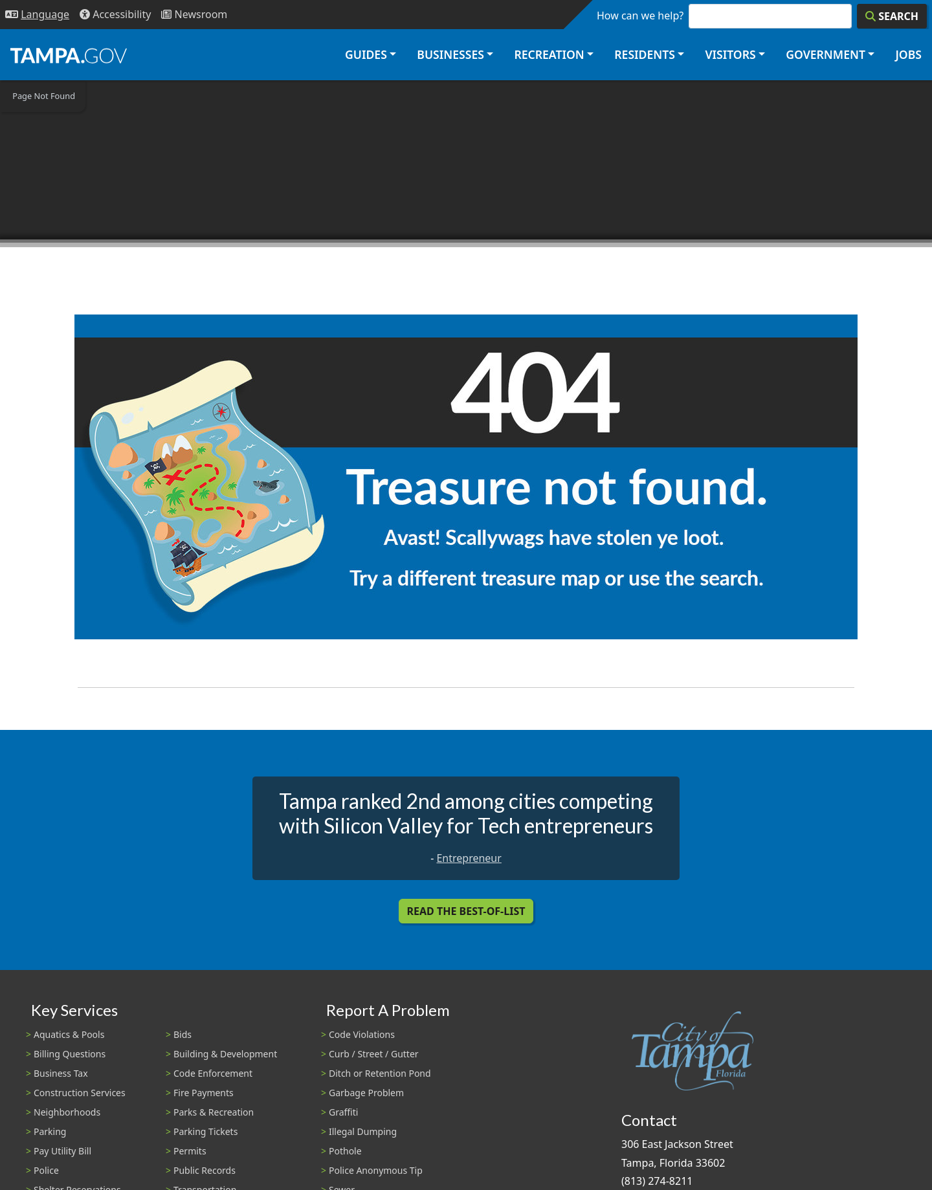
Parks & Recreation (213, 1112)
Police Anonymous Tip (376, 1170)
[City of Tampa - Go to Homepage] (68, 55)
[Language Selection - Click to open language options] (37, 14)
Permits (189, 1151)
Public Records (204, 1170)
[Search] (892, 16)
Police (46, 1170)
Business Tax (61, 1073)
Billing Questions (69, 1054)
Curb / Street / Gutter (374, 1054)
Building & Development (225, 1054)
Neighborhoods (67, 1112)
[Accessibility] (115, 14)
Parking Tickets (205, 1131)
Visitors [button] (730, 54)
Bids (182, 1034)
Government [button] (825, 54)
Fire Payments (203, 1092)
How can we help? (640, 15)
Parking (50, 1131)
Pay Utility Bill (62, 1151)
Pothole (345, 1151)
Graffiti (343, 1112)
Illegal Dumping (363, 1131)
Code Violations (362, 1034)
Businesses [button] (450, 54)
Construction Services (80, 1092)
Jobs (908, 54)
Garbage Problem (366, 1092)
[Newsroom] (194, 14)
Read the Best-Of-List (466, 911)
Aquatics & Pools (69, 1034)
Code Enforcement (212, 1073)
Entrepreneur (468, 858)
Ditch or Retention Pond (380, 1073)
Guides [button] (366, 54)
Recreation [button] (549, 54)
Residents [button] (644, 54)
